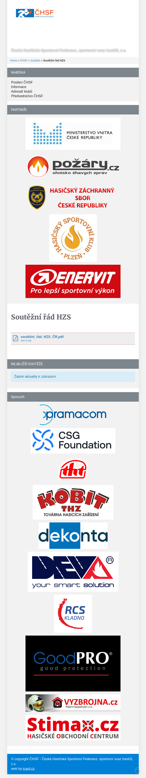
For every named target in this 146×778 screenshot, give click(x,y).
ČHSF (23, 60)
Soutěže (35, 60)
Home (13, 60)
